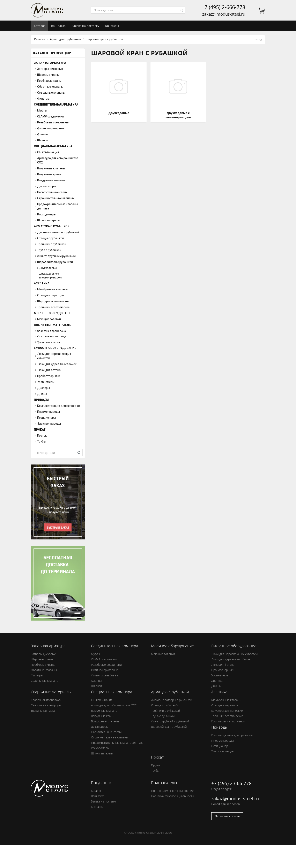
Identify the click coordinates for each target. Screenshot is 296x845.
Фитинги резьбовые (104, 675)
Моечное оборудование (53, 313)
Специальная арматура (53, 146)
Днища (216, 686)
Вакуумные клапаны (104, 711)
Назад (257, 39)
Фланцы (96, 681)
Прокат (40, 429)
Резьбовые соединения (107, 665)
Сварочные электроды (52, 336)
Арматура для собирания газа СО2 (114, 705)
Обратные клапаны (44, 670)
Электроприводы (222, 751)
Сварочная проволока (51, 330)
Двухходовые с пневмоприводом (50, 275)
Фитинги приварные (105, 670)
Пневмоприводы (222, 741)
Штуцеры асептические (227, 711)
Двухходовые (48, 267)
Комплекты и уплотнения (228, 721)
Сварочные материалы (52, 325)
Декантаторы (99, 727)
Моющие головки (163, 654)
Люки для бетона (222, 665)
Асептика (41, 283)
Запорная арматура (50, 62)
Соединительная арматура (56, 104)
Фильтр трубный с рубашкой (170, 721)
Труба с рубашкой (163, 716)
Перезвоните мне (227, 816)
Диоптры (217, 681)
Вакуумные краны (102, 716)
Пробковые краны (43, 665)
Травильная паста (48, 342)
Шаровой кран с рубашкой (169, 727)
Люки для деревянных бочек (230, 659)
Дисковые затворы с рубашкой (171, 700)
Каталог (39, 39)
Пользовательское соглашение (172, 791)
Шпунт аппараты (102, 753)
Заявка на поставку (85, 26)
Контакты (112, 26)
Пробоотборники (222, 670)
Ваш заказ (58, 26)
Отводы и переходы (224, 705)
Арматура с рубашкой (65, 39)
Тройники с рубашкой (165, 711)
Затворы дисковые (43, 654)
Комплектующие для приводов (232, 735)
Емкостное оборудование (55, 347)
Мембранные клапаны (226, 700)
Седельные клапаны (45, 681)
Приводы (41, 399)
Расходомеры (100, 748)
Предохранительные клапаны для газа (117, 743)
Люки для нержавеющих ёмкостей (234, 654)
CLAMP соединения (104, 659)
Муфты (95, 654)
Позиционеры (220, 746)
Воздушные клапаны (105, 721)
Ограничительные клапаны (109, 737)
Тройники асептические (227, 716)
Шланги (96, 686)
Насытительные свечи (106, 732)
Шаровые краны (42, 659)
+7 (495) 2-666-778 (223, 7)
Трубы (155, 771)
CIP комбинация (101, 700)
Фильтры (37, 675)
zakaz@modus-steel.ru (223, 14)
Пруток (155, 765)
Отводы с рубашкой (164, 705)
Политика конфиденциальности (172, 796)
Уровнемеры (220, 675)
